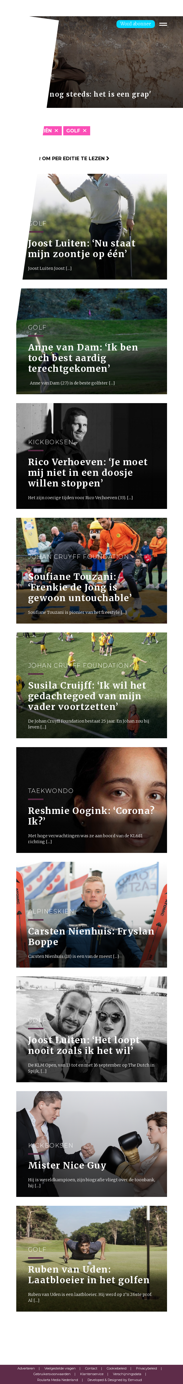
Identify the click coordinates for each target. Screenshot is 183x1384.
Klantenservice (91, 1374)
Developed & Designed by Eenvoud (115, 1380)
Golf (73, 131)
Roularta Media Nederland (57, 1380)
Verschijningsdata (127, 1374)
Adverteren (26, 1368)
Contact (91, 1368)
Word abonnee (135, 24)
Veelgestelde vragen (60, 1368)
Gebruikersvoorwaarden (52, 1374)
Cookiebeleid (117, 1368)
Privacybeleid (146, 1368)
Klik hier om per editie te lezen (62, 158)
